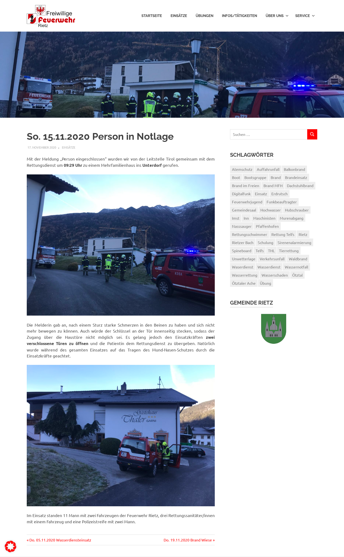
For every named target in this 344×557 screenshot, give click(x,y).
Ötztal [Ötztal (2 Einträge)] (297, 275)
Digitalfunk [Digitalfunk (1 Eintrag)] (241, 193)
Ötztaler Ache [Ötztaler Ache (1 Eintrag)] (244, 283)
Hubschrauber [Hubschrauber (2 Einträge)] (297, 209)
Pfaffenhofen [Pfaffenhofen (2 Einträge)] (267, 226)
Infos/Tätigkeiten (239, 16)
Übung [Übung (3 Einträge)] (265, 283)
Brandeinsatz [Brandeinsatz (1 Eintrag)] (296, 177)
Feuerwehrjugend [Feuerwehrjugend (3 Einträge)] (247, 201)
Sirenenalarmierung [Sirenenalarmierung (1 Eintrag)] (294, 242)
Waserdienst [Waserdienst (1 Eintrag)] (242, 266)
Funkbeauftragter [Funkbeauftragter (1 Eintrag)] (282, 201)
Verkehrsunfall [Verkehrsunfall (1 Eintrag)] (272, 258)
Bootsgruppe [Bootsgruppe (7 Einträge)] (255, 177)
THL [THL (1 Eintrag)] (271, 250)
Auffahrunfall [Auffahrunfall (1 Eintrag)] (268, 169)
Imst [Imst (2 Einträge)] (235, 218)
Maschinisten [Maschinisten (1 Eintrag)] (264, 218)
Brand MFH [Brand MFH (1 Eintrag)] (273, 185)
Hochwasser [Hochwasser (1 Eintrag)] (270, 209)
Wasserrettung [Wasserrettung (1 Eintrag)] (244, 275)
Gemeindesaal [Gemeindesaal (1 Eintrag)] (244, 209)
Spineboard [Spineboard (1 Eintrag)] (241, 250)
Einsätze (179, 16)
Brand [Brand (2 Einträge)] (276, 177)
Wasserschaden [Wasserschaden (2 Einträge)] (275, 275)
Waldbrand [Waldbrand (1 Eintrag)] (298, 258)
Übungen (204, 16)
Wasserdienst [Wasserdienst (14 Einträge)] (269, 266)
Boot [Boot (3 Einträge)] (236, 177)
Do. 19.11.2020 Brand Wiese (188, 539)
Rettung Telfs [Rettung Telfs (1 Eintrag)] (282, 234)
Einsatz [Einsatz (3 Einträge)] (261, 193)
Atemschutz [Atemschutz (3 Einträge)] (242, 169)
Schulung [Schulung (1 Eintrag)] (265, 242)
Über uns (277, 16)
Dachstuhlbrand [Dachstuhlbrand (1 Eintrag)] (300, 185)
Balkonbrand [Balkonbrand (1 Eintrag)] (294, 169)
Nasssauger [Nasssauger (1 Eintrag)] (242, 226)
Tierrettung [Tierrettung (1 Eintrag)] (289, 250)
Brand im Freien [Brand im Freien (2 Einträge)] (245, 185)
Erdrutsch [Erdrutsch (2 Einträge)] (279, 193)
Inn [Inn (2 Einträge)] (246, 218)
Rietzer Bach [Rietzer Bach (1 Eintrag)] (242, 242)
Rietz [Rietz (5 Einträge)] (303, 234)
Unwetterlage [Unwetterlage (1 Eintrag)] (243, 258)
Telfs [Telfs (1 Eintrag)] (260, 250)
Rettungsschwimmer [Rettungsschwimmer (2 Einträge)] (249, 234)
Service (305, 16)
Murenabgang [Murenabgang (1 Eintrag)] (291, 218)
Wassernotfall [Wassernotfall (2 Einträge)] (296, 266)
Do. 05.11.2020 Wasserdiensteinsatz (60, 539)
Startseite (151, 16)
